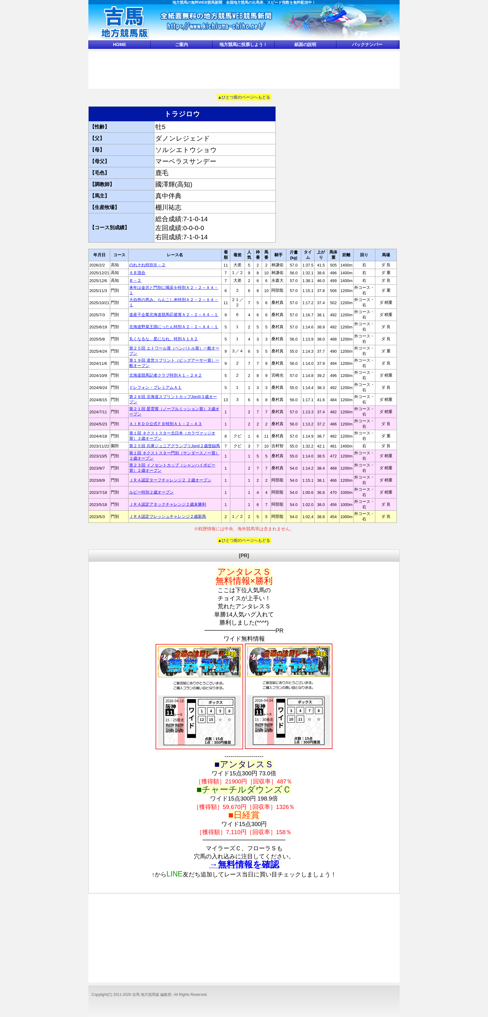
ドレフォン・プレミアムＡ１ (155, 387)
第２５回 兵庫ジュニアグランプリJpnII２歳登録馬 (174, 445)
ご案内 (181, 44)
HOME (119, 44)
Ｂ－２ (135, 280)
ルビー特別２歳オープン (151, 492)
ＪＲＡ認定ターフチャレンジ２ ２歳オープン (170, 480)
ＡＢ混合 (137, 272)
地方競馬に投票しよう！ (243, 44)
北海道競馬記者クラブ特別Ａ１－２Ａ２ (165, 375)
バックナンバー (367, 44)
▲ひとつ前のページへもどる (244, 97)
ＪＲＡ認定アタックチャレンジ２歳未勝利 (167, 504)
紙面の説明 (305, 44)
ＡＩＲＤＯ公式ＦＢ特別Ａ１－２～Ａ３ (165, 423)
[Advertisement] (244, 69)
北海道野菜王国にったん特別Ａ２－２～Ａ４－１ (173, 326)
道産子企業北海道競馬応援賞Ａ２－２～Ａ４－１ (173, 314)
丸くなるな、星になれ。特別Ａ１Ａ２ (163, 339)
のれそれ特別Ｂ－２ (147, 264)
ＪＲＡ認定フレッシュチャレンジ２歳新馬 (167, 516)
